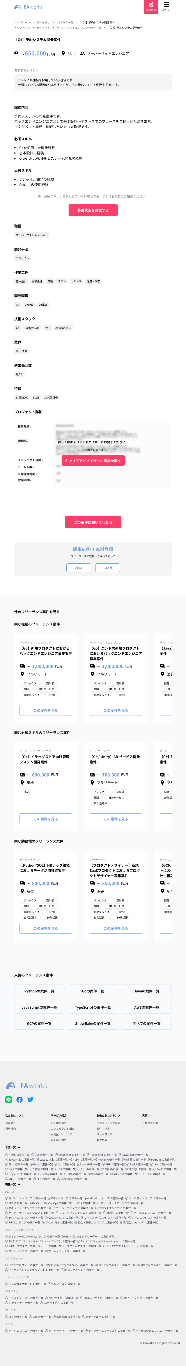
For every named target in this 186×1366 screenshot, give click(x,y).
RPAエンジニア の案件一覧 (22, 1222)
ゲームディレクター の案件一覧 (65, 1251)
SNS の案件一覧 (40, 1316)
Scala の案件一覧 (88, 1164)
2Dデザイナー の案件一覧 (62, 1298)
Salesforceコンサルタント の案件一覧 (69, 1265)
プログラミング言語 (108, 1123)
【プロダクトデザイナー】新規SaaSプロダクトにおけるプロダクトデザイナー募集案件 (115, 870)
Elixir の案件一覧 (16, 1164)
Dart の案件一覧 (16, 1169)
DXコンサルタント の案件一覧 (80, 1270)
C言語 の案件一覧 (42, 1169)
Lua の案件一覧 (161, 1164)
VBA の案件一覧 (75, 1174)
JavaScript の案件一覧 (70, 1154)
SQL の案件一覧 (112, 1169)
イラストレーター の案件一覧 (24, 1298)
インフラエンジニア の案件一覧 (145, 1198)
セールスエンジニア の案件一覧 (151, 1213)
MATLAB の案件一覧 (161, 1159)
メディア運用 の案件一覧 (98, 1316)
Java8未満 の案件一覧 (133, 1154)
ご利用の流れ (59, 1123)
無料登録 (151, 10)
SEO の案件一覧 (16, 1316)
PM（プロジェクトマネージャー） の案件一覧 (106, 1241)
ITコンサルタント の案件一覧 (24, 1265)
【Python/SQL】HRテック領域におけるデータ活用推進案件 (44, 867)
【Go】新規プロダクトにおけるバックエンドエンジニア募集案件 (45, 650)
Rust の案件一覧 (41, 1164)
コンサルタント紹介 (62, 1128)
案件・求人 (103, 1128)
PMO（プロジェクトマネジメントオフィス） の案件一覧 (40, 1241)
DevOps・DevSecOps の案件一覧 (50, 1203)
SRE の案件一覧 (16, 1203)
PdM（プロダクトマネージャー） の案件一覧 (33, 1246)
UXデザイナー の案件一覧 (57, 1302)
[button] (93, 1147)
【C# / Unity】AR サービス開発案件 (115, 759)
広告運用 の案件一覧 (67, 1316)
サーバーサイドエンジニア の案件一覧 (29, 1213)
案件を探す (43, 22)
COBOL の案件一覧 (153, 1174)
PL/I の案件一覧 (44, 1179)
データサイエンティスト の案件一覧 (108, 1330)
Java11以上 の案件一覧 (52, 1159)
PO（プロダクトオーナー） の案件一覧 (128, 1246)
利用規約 (10, 1128)
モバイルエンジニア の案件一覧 (25, 1198)
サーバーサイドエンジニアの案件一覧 (79, 27)
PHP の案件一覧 (113, 1164)
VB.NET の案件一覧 (18, 1179)
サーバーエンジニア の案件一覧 (73, 1208)
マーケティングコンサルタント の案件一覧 (32, 1270)
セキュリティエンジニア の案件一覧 (28, 1208)
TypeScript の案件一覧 (102, 1154)
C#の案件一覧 (65, 22)
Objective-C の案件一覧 (21, 1174)
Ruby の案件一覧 (81, 1159)
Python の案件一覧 (107, 1159)
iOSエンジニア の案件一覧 (65, 1198)
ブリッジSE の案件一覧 (57, 1222)
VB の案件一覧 (98, 1174)
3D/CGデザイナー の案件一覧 (99, 1298)
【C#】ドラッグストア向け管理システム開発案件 (44, 759)
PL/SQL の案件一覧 (138, 1169)
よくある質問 (59, 1140)
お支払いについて (61, 1134)
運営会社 (10, 1123)
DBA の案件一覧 (85, 1203)
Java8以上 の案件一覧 (20, 1159)
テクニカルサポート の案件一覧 (25, 1284)
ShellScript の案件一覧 (72, 1179)
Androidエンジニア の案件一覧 (104, 1198)
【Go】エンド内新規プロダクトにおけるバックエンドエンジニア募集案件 (116, 653)
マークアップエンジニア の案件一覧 (104, 1217)
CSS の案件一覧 (42, 1154)
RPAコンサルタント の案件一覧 (157, 1265)
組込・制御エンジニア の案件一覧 (96, 1222)
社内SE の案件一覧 (116, 1213)
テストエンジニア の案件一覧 (24, 1217)
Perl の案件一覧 (137, 1164)
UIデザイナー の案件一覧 (21, 1302)
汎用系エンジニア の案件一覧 (139, 1222)
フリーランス (104, 1134)
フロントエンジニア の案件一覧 (115, 1208)
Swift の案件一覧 (165, 1169)
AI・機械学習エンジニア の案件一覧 (155, 1330)
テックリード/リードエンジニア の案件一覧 (32, 1236)
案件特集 (102, 1140)
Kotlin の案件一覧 (50, 1174)
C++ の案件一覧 (88, 1169)
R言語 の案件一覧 (134, 1159)
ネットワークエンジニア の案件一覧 (120, 1203)
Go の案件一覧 (65, 1164)
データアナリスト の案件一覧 (64, 1330)
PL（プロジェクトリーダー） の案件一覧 (88, 1236)
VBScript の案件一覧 (124, 1174)
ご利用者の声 (150, 1123)
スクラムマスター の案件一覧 (83, 1246)
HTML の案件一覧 (17, 1154)
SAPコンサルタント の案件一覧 (115, 1265)
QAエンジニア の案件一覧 (62, 1217)
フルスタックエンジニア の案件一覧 (79, 1213)
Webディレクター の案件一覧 (24, 1251)
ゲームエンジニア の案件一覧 (147, 1217)
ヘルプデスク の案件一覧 (64, 1284)
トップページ (22, 22)
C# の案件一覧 (65, 1169)
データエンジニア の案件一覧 (24, 1330)
